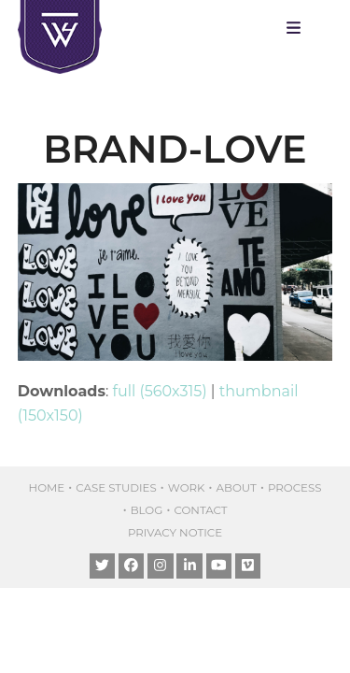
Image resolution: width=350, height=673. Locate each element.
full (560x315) (160, 391)
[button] (298, 28)
